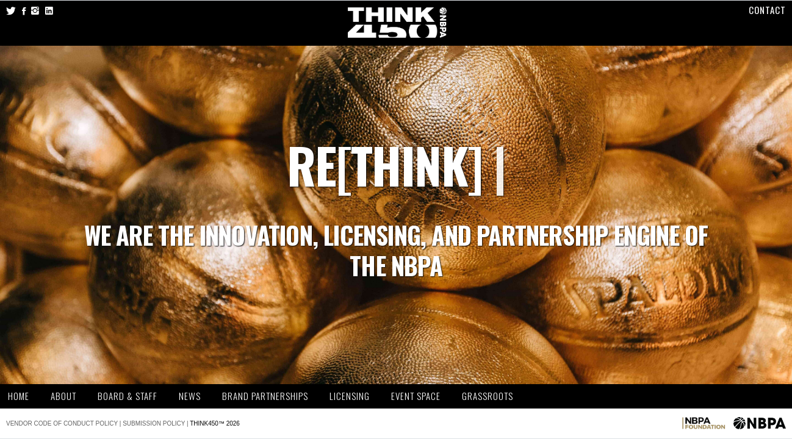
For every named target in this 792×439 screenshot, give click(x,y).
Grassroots (487, 396)
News (190, 396)
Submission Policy (154, 423)
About (63, 396)
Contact (767, 9)
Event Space (416, 396)
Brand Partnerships (265, 396)
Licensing (349, 396)
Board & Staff (127, 396)
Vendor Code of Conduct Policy (62, 423)
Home (18, 396)
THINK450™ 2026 (215, 423)
